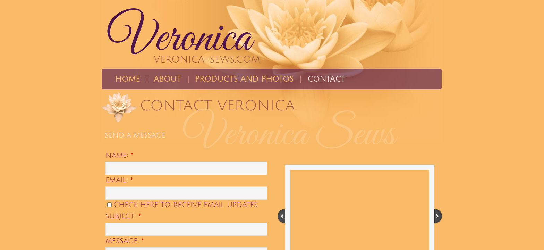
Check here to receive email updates (182, 205)
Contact (326, 79)
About (167, 79)
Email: (119, 180)
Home (127, 79)
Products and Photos (244, 79)
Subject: (123, 216)
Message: (124, 241)
